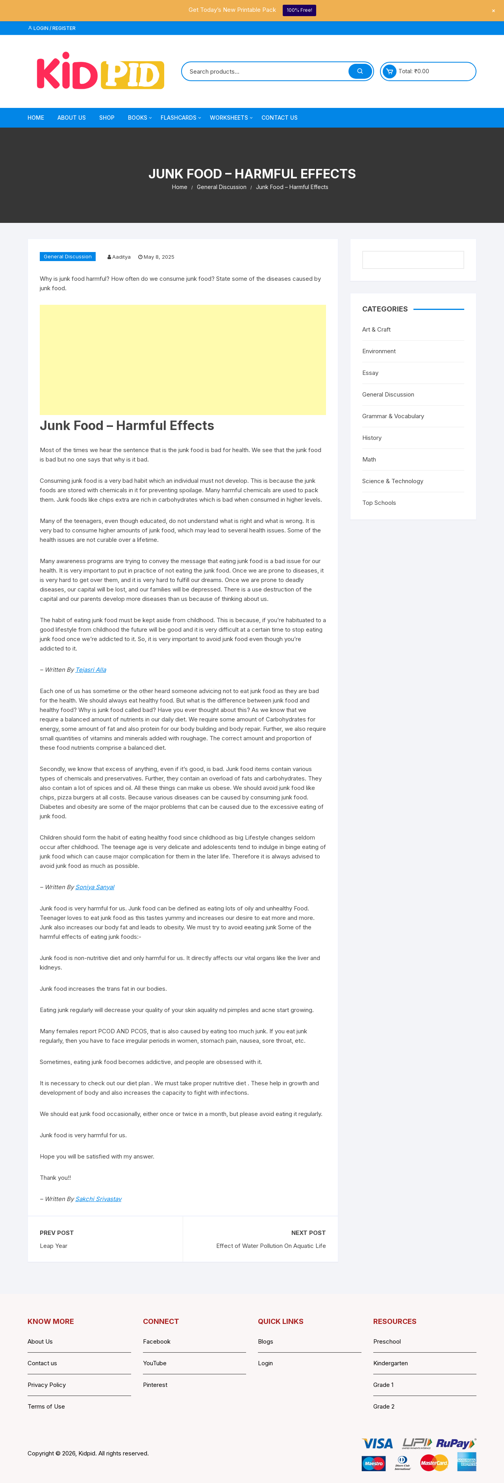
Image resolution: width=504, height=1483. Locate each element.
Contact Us (279, 117)
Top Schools (379, 502)
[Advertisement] (183, 360)
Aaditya (121, 257)
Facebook (156, 1341)
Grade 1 (383, 1384)
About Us (71, 117)
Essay (370, 372)
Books (140, 118)
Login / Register (52, 28)
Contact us (42, 1363)
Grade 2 (384, 1406)
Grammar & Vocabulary (393, 416)
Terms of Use (46, 1406)
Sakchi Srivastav (98, 1199)
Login (265, 1363)
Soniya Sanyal (94, 887)
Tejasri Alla (90, 669)
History (372, 437)
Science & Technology (392, 481)
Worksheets (232, 118)
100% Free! (299, 10)
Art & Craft (376, 329)
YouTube (155, 1363)
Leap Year (53, 1245)
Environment (379, 351)
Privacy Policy (47, 1384)
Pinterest (155, 1384)
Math (369, 459)
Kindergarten (390, 1363)
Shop (107, 117)
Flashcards (181, 118)
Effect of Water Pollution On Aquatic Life (271, 1245)
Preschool (387, 1341)
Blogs (265, 1341)
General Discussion (68, 256)
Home (36, 117)
